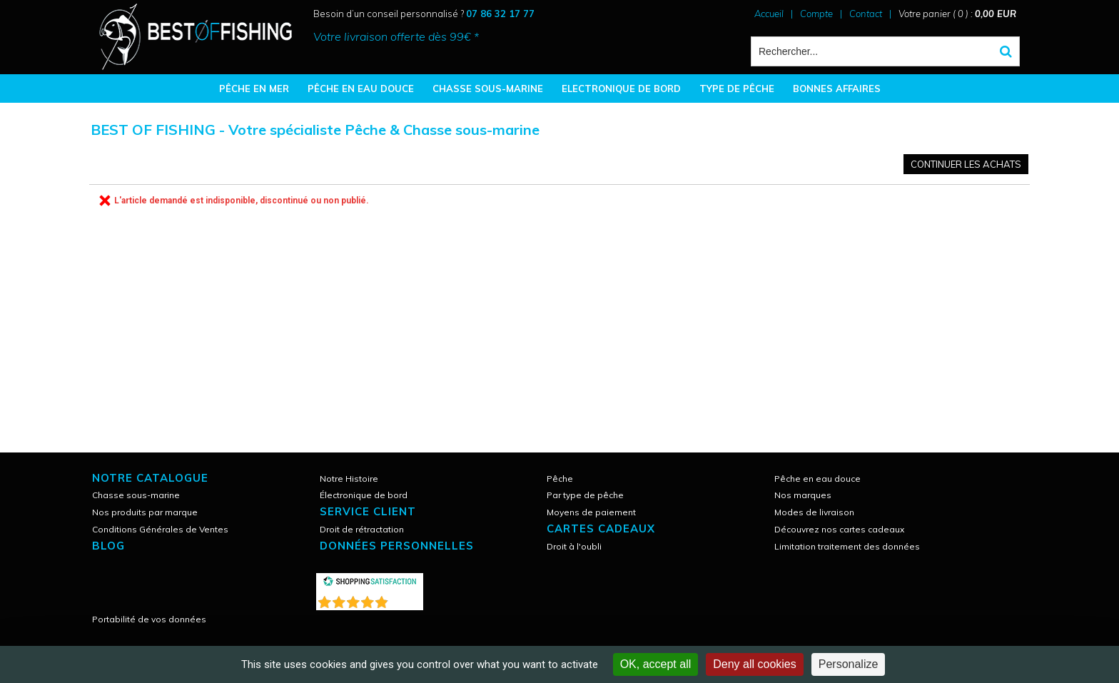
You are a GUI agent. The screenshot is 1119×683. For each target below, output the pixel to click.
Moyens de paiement (591, 512)
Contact (865, 13)
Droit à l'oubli (574, 546)
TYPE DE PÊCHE (736, 88)
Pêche (560, 478)
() (406, 599)
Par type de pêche (585, 495)
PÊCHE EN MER (254, 88)
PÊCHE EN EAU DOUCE (361, 88)
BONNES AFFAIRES (837, 88)
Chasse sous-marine (136, 495)
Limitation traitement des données (847, 546)
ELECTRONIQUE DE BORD (621, 88)
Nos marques (802, 495)
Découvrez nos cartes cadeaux (839, 529)
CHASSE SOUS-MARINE (487, 88)
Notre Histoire (349, 478)
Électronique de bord (363, 495)
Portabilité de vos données (149, 619)
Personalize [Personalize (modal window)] (849, 664)
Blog (108, 545)
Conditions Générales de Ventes (160, 529)
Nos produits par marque (145, 512)
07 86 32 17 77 (500, 13)
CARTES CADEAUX (601, 528)
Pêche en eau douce (817, 478)
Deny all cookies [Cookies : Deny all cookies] (754, 664)
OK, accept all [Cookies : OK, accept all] (656, 664)
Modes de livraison (814, 512)
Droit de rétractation (362, 529)
